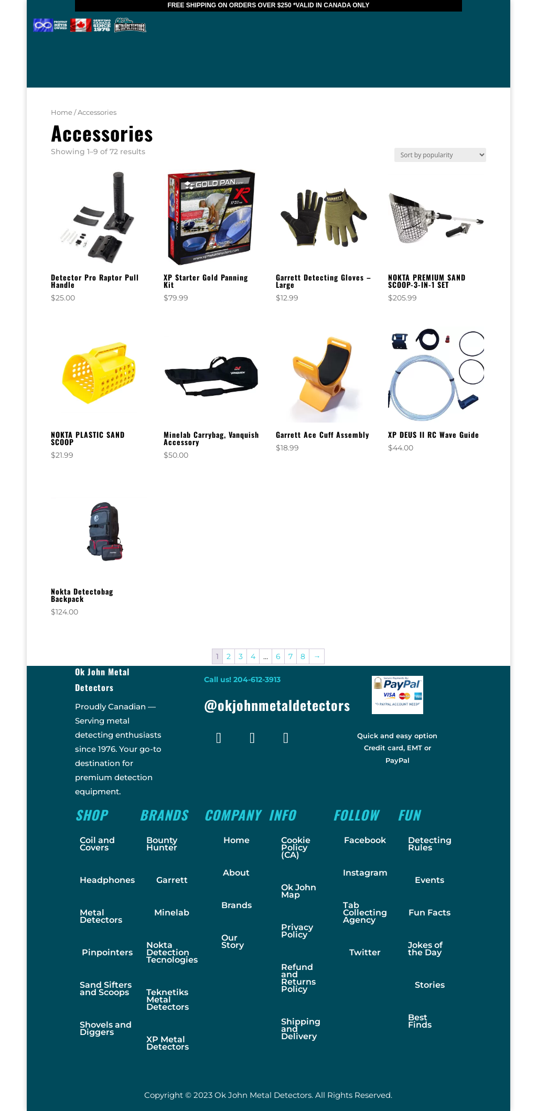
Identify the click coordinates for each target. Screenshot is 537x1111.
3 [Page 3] (241, 656)
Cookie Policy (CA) (295, 847)
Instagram (365, 873)
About (236, 873)
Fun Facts (429, 913)
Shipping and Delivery (300, 1029)
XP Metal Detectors (167, 1043)
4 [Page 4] (253, 656)
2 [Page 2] (229, 656)
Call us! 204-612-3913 (242, 679)
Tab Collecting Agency (365, 912)
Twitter (365, 952)
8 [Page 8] (302, 656)
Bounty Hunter (161, 844)
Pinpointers (107, 952)
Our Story (232, 941)
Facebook (365, 840)
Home (61, 112)
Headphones (107, 880)
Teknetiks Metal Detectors (167, 999)
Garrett (172, 880)
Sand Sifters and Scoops (106, 988)
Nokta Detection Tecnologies (172, 952)
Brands (236, 905)
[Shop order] (440, 155)
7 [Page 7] (290, 656)
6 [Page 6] (278, 656)
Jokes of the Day (425, 948)
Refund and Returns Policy (298, 978)
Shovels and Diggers (106, 1028)
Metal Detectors (101, 916)
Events (429, 880)
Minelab (171, 913)
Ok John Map (298, 891)
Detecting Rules (430, 844)
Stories (430, 985)
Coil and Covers (97, 844)
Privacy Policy (297, 931)
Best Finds (420, 1021)
